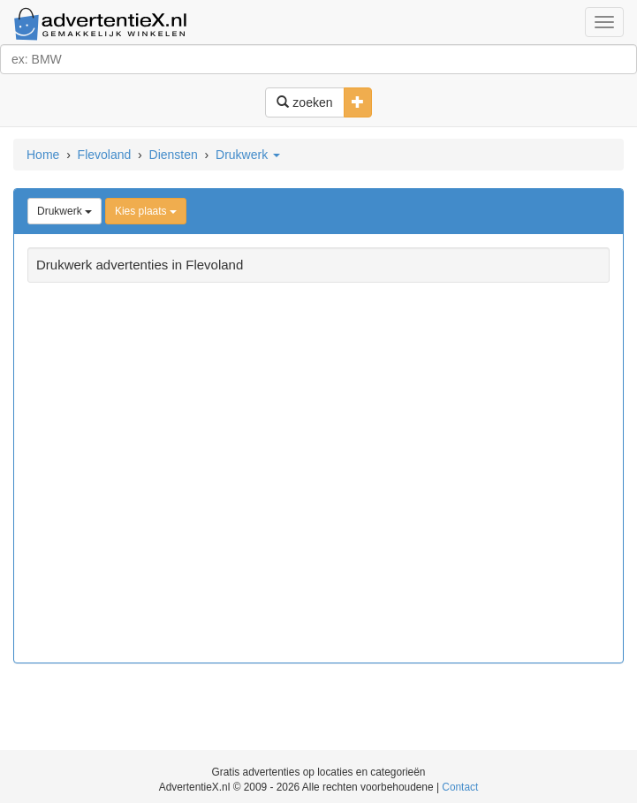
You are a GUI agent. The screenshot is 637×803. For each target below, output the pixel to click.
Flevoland (105, 155)
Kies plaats (146, 211)
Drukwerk (248, 155)
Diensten (173, 155)
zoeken (304, 102)
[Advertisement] (318, 474)
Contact (460, 787)
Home (43, 155)
